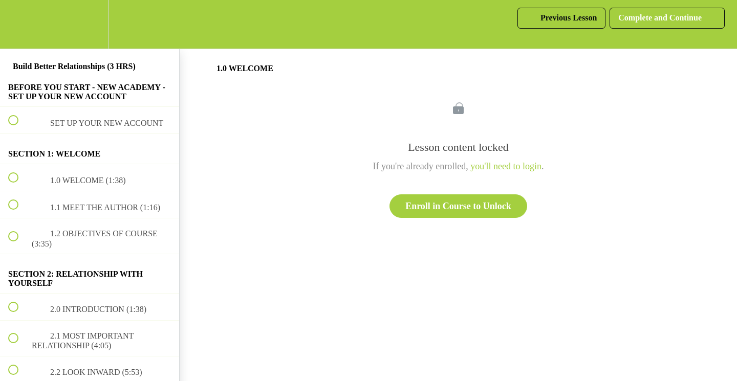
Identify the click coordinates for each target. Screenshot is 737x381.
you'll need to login (505, 166)
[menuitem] (90, 24)
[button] (19, 24)
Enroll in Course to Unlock (458, 206)
